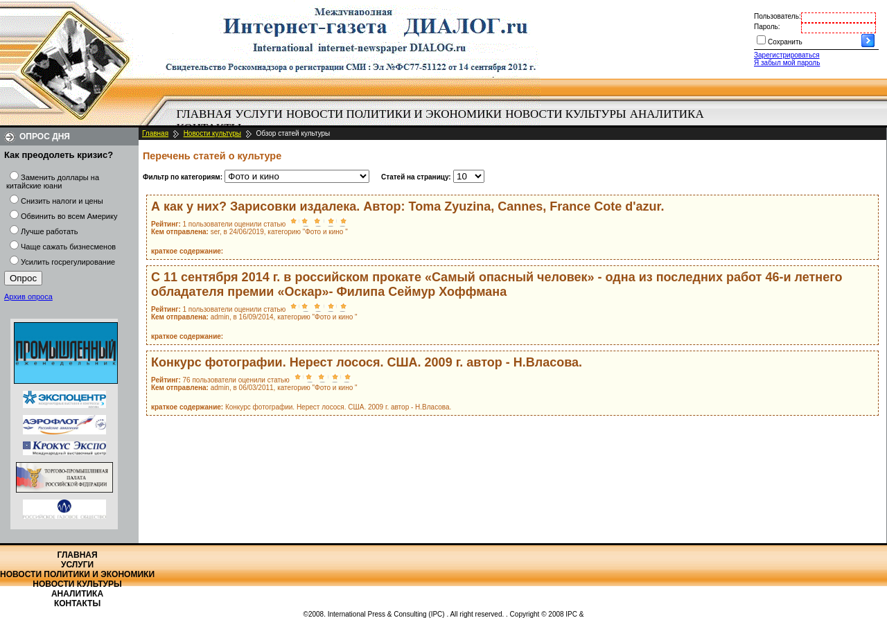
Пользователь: (777, 16)
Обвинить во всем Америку (69, 216)
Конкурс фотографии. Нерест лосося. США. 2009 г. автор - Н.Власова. (366, 362)
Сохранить (785, 42)
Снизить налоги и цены (62, 201)
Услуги (259, 114)
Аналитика (667, 114)
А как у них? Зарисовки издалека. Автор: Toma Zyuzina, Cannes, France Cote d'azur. (408, 206)
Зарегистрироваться (787, 55)
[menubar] (443, 121)
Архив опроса (28, 296)
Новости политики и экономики (394, 114)
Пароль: (767, 26)
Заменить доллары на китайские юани (52, 181)
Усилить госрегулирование (68, 262)
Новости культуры (565, 114)
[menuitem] (204, 114)
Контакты (77, 603)
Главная (204, 114)
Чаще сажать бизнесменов (68, 246)
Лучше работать (49, 231)
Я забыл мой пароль (787, 63)
